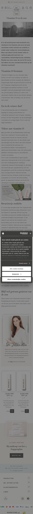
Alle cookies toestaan (16, 268)
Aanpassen (16, 274)
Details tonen (23, 263)
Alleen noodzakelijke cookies (16, 279)
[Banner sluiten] (30, 233)
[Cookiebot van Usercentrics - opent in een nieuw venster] (21, 233)
